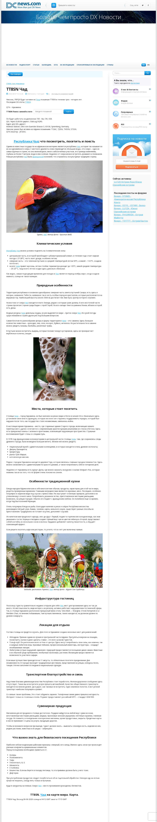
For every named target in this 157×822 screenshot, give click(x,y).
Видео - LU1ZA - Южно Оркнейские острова (125, 210)
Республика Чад (26, 141)
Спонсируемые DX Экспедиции (90, 65)
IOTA (56, 65)
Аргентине (135, 83)
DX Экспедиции (67, 65)
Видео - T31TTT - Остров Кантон (131, 220)
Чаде (64, 320)
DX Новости (11, 65)
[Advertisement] (79, 42)
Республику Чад (13, 250)
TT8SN (8, 83)
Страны (110, 65)
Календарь (46, 65)
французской (38, 156)
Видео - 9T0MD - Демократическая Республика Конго (129, 199)
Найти (68, 111)
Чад (13, 83)
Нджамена (20, 83)
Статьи (36, 65)
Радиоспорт (24, 65)
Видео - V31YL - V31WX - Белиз (129, 205)
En (148, 65)
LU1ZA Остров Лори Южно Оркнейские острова (127, 183)
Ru (143, 65)
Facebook (148, 5)
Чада (38, 99)
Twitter (142, 5)
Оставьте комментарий (62, 94)
